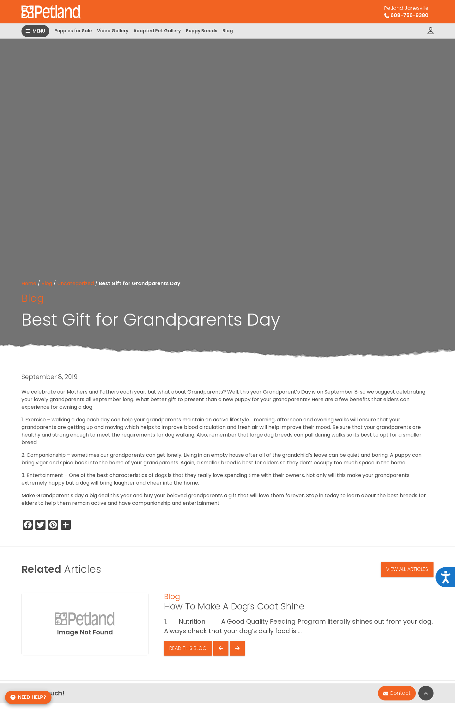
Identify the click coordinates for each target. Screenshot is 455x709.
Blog (227, 31)
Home (28, 283)
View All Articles (407, 569)
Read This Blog (188, 648)
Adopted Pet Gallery (157, 31)
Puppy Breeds (201, 31)
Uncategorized (75, 283)
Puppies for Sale (73, 31)
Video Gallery (112, 31)
